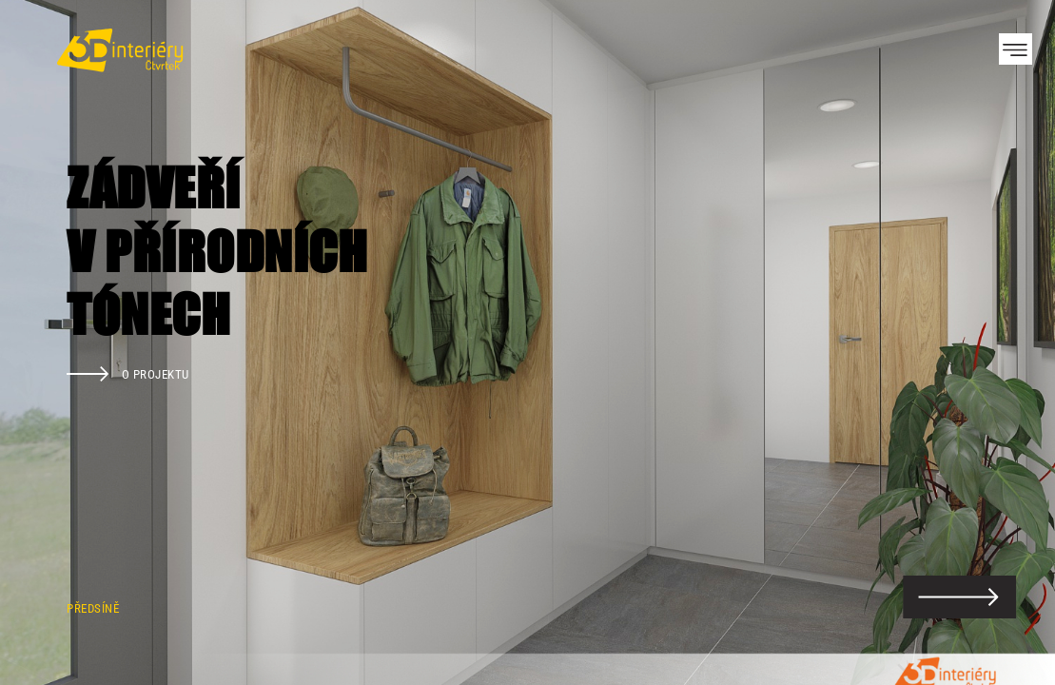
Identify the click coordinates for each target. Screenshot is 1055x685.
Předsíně (93, 608)
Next (1007, 342)
